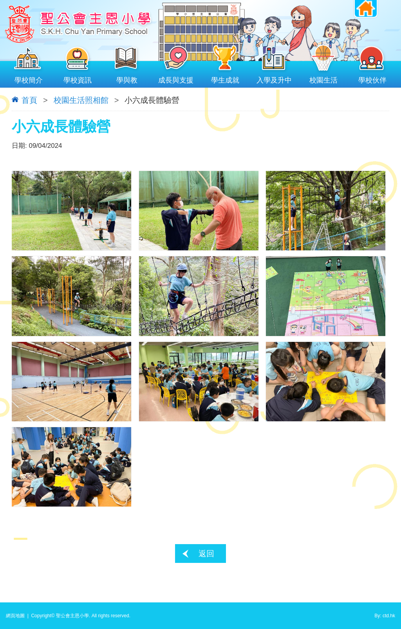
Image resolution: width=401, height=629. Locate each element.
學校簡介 (28, 78)
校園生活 (323, 78)
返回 (206, 553)
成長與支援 (176, 78)
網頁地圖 (15, 615)
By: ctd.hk (384, 615)
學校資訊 (78, 78)
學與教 (127, 78)
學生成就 (225, 78)
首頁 (29, 100)
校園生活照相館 (81, 100)
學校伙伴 (372, 78)
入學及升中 (274, 78)
